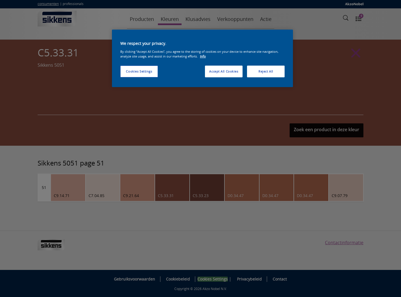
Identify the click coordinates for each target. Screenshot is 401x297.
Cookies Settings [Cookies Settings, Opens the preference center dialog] (139, 71)
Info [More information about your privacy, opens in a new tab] (203, 56)
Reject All (265, 71)
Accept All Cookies (223, 71)
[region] (202, 58)
